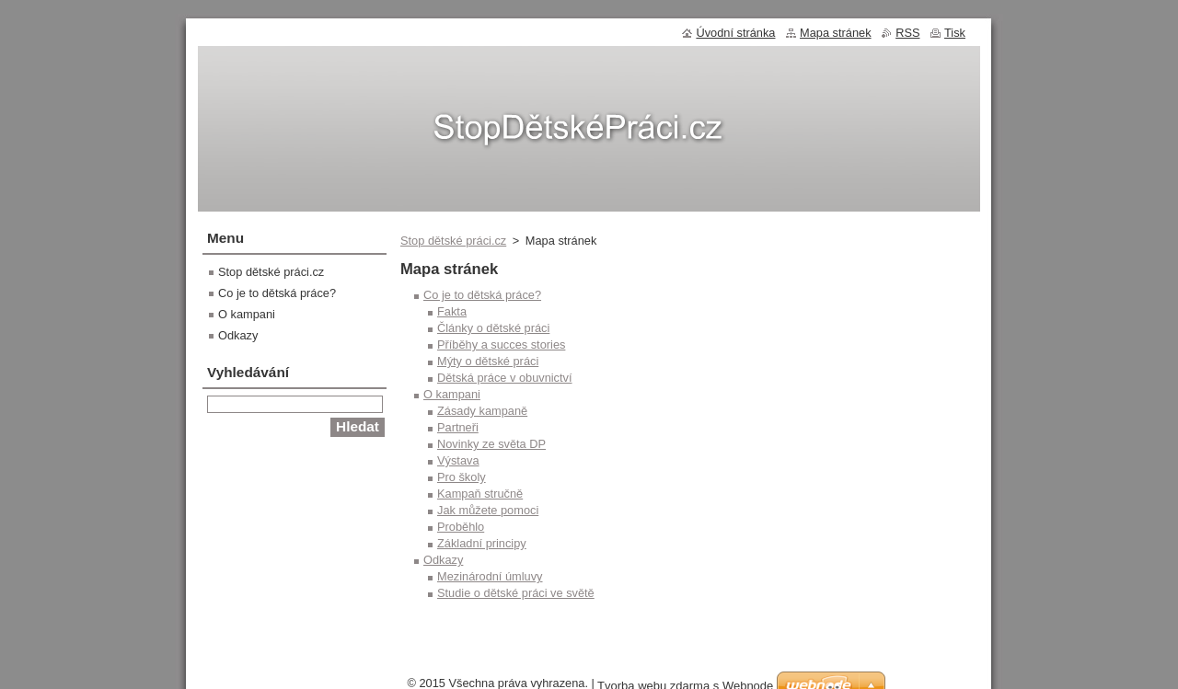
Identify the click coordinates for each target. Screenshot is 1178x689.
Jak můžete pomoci (487, 510)
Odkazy (443, 560)
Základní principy (481, 543)
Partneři (458, 427)
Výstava (458, 460)
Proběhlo (460, 527)
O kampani (451, 394)
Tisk (954, 33)
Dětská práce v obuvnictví (504, 378)
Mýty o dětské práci (487, 361)
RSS (907, 33)
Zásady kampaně (482, 411)
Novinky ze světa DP (491, 444)
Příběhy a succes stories (501, 344)
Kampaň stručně (480, 493)
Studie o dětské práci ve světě (516, 593)
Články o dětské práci (493, 328)
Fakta (452, 311)
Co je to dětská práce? (482, 295)
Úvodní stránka (735, 33)
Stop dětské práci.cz (453, 240)
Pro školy (461, 477)
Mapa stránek (836, 33)
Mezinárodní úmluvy (490, 576)
